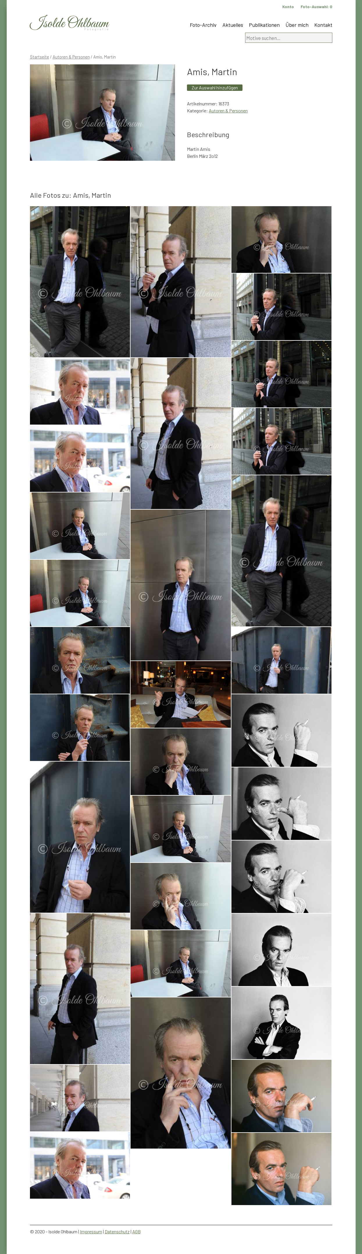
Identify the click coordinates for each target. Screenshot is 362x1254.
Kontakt (323, 25)
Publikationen (264, 25)
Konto (288, 6)
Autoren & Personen (71, 56)
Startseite (39, 56)
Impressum (91, 1231)
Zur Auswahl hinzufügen (215, 87)
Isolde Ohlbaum (69, 24)
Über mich (297, 25)
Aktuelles (232, 25)
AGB (136, 1231)
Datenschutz (117, 1231)
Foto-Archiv (203, 25)
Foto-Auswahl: (316, 6)
